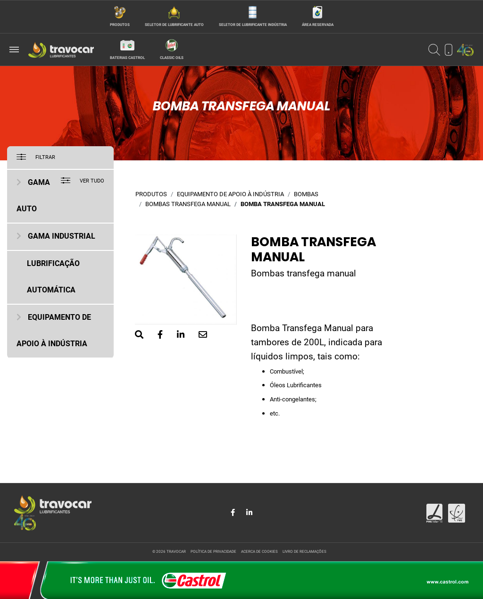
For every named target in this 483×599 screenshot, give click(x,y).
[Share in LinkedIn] (249, 512)
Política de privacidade (213, 552)
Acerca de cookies (259, 552)
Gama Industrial (61, 237)
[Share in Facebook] (234, 512)
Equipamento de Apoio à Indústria (230, 194)
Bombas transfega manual (188, 204)
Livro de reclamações (304, 552)
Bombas (306, 194)
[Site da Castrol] (241, 580)
